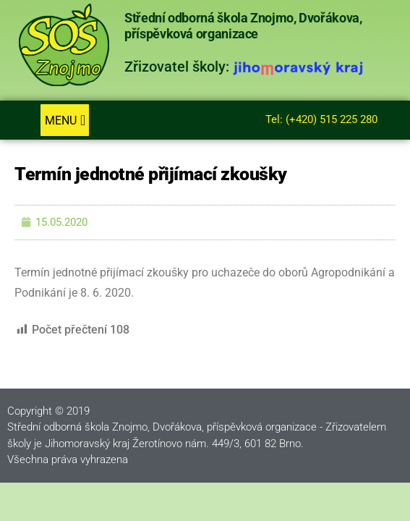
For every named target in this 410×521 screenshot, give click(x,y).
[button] (64, 120)
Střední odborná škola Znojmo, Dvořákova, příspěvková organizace (243, 26)
